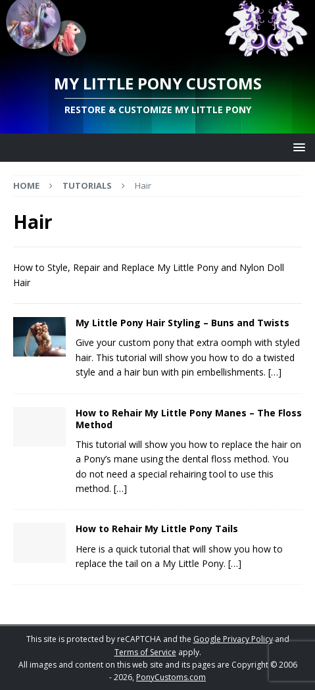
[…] (274, 372)
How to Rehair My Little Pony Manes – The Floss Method (189, 419)
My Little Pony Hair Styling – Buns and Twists (182, 322)
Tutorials (87, 185)
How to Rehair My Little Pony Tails (157, 528)
